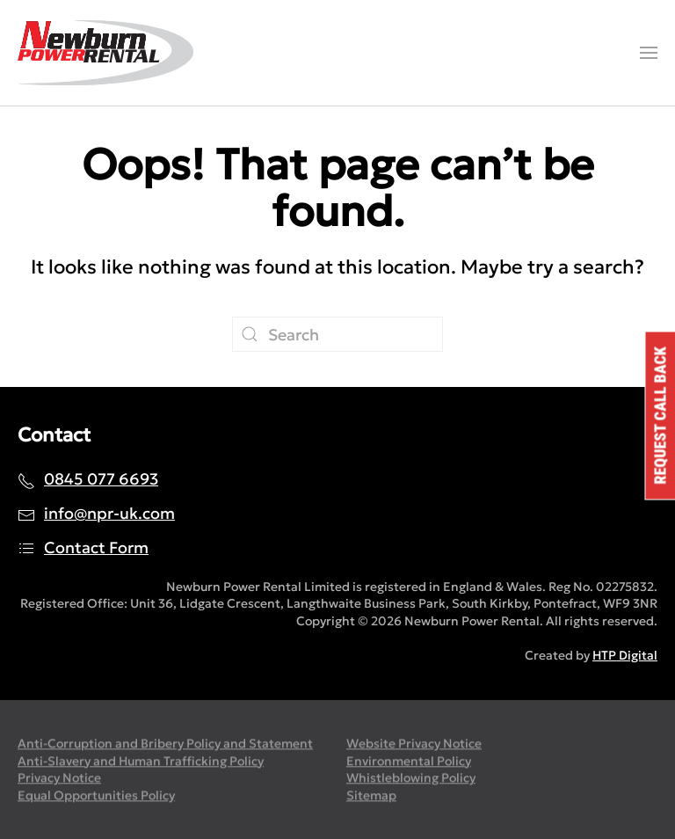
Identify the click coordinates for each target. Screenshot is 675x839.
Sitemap (371, 797)
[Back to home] (105, 53)
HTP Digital (624, 655)
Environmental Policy (408, 762)
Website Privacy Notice (414, 745)
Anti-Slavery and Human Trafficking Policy (141, 762)
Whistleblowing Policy (410, 779)
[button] (648, 53)
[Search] (337, 334)
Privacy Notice (59, 779)
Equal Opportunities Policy (96, 797)
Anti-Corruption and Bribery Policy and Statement (165, 745)
